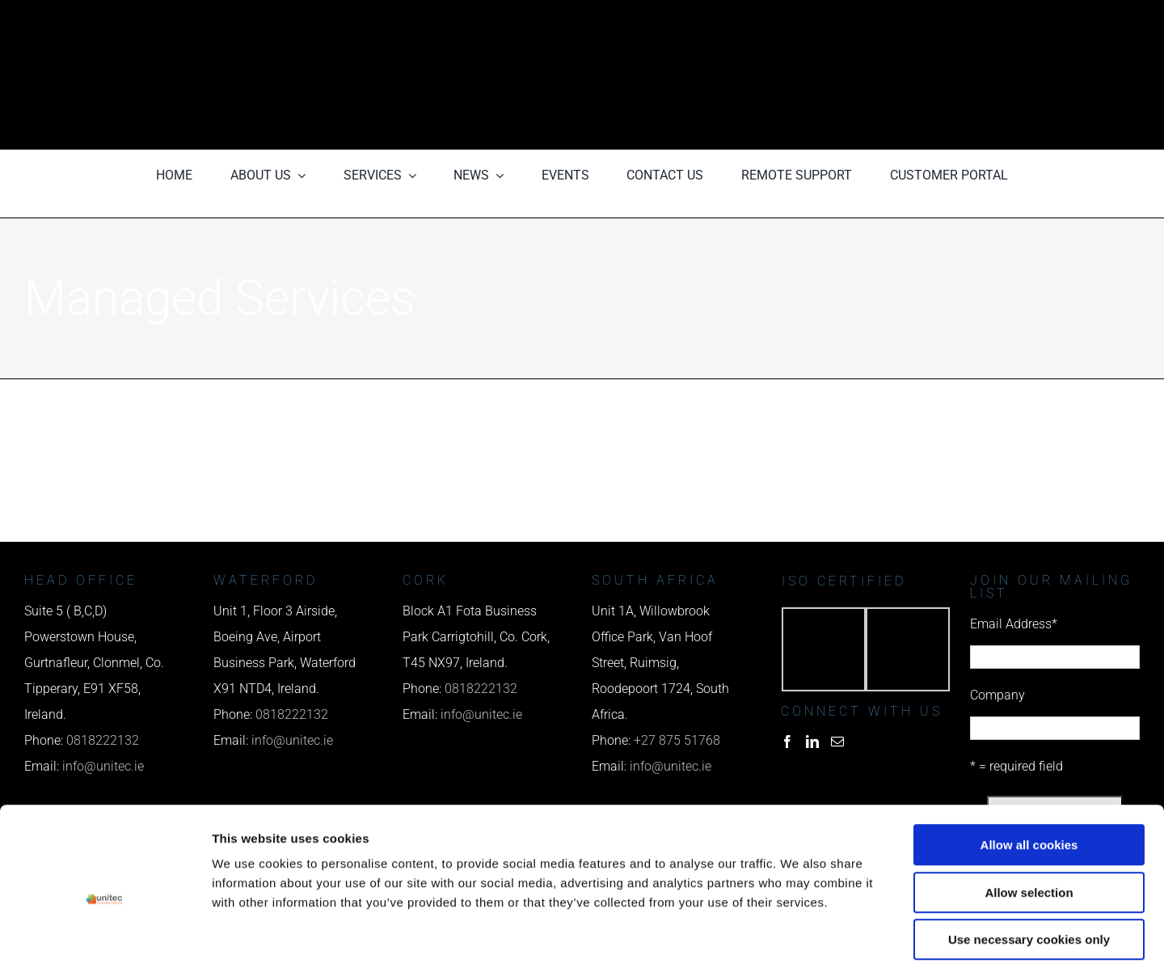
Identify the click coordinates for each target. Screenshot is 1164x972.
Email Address (1013, 624)
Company (997, 695)
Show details (848, 940)
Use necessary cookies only (1029, 869)
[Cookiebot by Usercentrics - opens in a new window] (104, 940)
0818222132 (291, 714)
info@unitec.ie (481, 714)
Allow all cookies (1029, 774)
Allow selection (1029, 822)
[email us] (890, 74)
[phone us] (890, 22)
